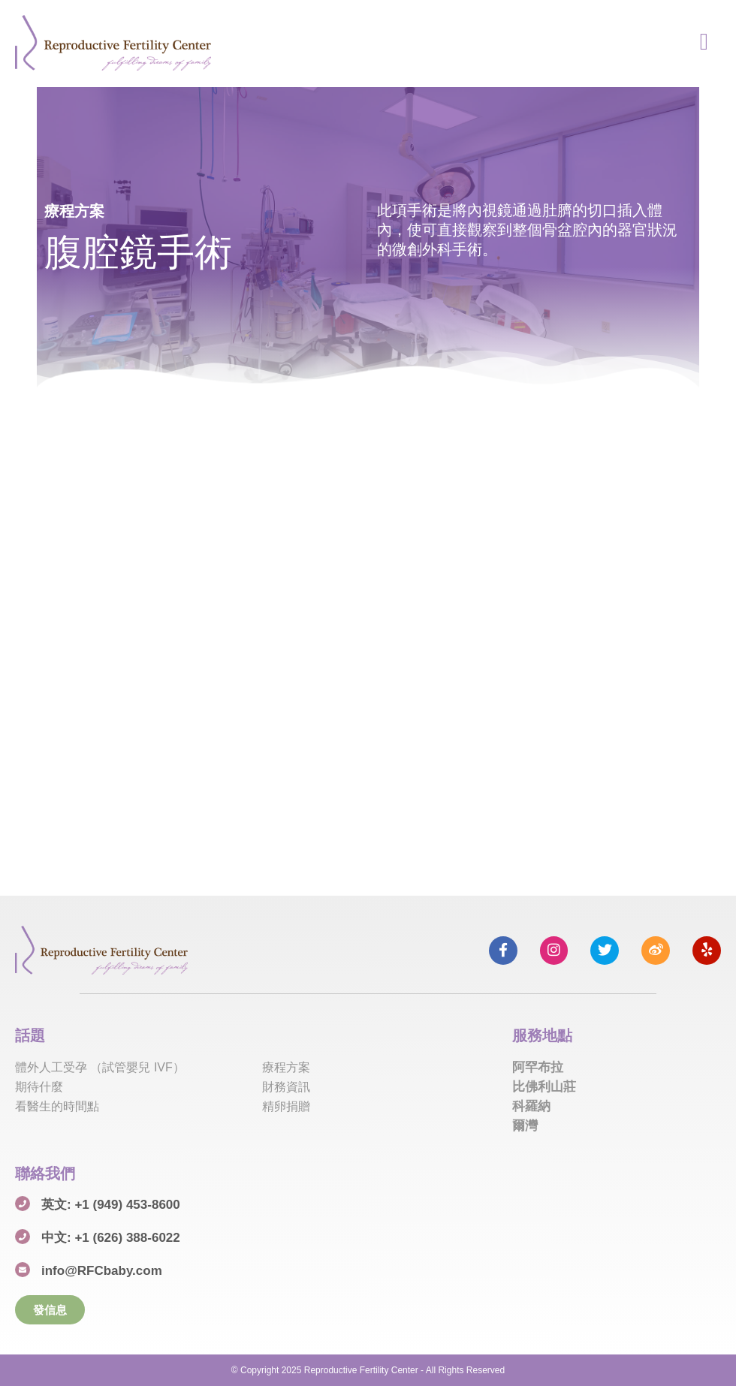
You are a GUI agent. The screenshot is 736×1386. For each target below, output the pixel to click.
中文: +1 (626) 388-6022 (110, 1238)
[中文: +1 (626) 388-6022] (22, 1236)
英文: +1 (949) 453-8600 (110, 1205)
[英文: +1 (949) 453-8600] (22, 1203)
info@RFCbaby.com (101, 1271)
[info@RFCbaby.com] (22, 1269)
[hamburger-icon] (704, 43)
